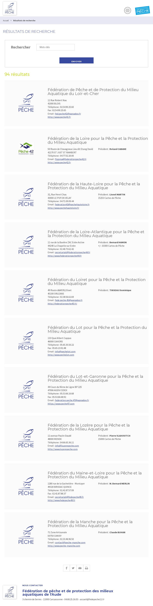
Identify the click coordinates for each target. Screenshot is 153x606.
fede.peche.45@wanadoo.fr (68, 300)
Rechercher (20, 47)
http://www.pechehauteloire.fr (63, 207)
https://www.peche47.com (61, 403)
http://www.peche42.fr (59, 162)
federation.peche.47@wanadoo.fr (72, 400)
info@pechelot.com (65, 351)
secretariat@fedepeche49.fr (69, 496)
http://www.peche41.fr (59, 116)
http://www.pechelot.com (61, 354)
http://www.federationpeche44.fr (65, 255)
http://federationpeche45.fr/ (62, 303)
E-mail (79, 568)
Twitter (73, 568)
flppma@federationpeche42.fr (70, 159)
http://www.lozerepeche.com (63, 449)
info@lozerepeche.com (67, 445)
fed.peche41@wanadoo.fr (68, 113)
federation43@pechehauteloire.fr (72, 204)
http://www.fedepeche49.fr (61, 500)
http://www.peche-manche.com (64, 545)
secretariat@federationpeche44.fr (72, 252)
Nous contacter (32, 585)
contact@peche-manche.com (70, 542)
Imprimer (86, 568)
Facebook (66, 568)
